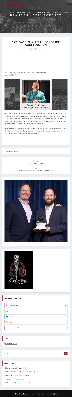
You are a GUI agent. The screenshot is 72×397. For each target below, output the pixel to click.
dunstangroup (29, 49)
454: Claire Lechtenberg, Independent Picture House (21, 372)
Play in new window (16, 72)
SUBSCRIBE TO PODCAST (44, 12)
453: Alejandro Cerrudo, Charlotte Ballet (17, 375)
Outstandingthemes (52, 394)
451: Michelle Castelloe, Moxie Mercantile (17, 383)
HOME (12, 12)
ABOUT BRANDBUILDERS (25, 12)
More (16, 75)
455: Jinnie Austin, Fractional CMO (15, 368)
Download (27, 72)
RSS (12, 75)
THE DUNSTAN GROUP (62, 12)
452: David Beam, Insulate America (15, 379)
